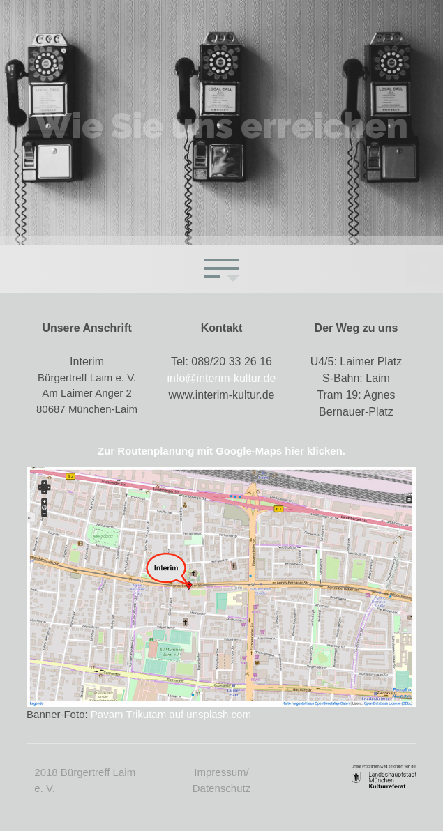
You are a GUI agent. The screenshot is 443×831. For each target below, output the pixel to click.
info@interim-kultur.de (221, 378)
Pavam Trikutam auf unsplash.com (171, 714)
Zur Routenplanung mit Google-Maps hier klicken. (221, 451)
